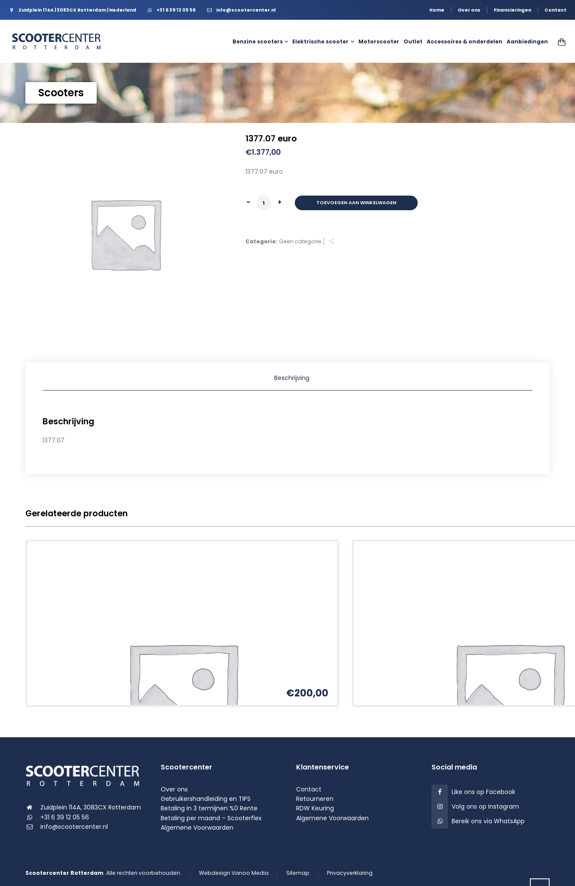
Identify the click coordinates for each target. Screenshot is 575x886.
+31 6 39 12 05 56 (64, 817)
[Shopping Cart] (558, 41)
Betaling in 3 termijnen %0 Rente (209, 808)
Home (436, 10)
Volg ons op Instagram (485, 806)
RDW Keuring (315, 808)
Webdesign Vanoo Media (234, 873)
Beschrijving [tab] (291, 378)
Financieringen (512, 10)
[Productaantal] (264, 203)
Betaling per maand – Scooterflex (211, 818)
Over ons (469, 10)
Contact (555, 10)
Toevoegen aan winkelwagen (356, 202)
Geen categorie (300, 241)
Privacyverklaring (350, 873)
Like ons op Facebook (483, 792)
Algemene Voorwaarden (197, 827)
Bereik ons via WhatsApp (488, 821)
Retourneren (314, 798)
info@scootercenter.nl (74, 826)
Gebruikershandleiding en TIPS (206, 798)
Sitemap (297, 873)
